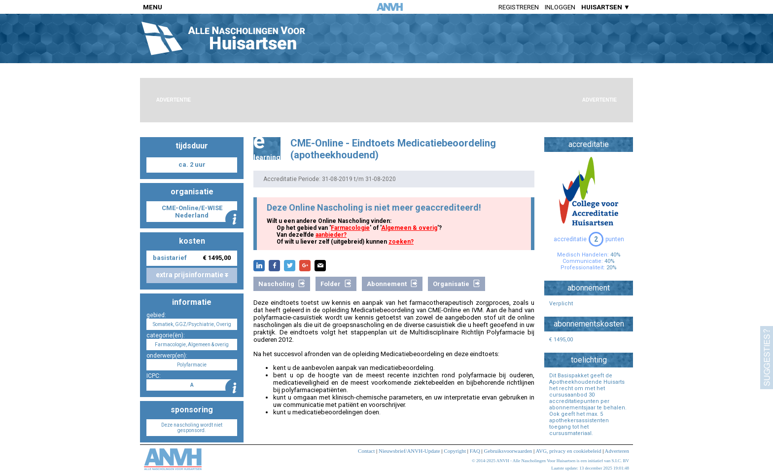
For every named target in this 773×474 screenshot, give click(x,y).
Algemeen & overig (409, 227)
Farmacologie (350, 227)
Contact (366, 451)
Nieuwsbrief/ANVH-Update (409, 451)
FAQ (475, 451)
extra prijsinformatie (192, 275)
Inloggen (560, 7)
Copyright (455, 451)
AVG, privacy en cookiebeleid (568, 451)
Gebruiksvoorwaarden (508, 451)
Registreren (518, 7)
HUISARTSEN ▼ (605, 7)
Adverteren (617, 451)
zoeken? (401, 241)
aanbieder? (331, 234)
